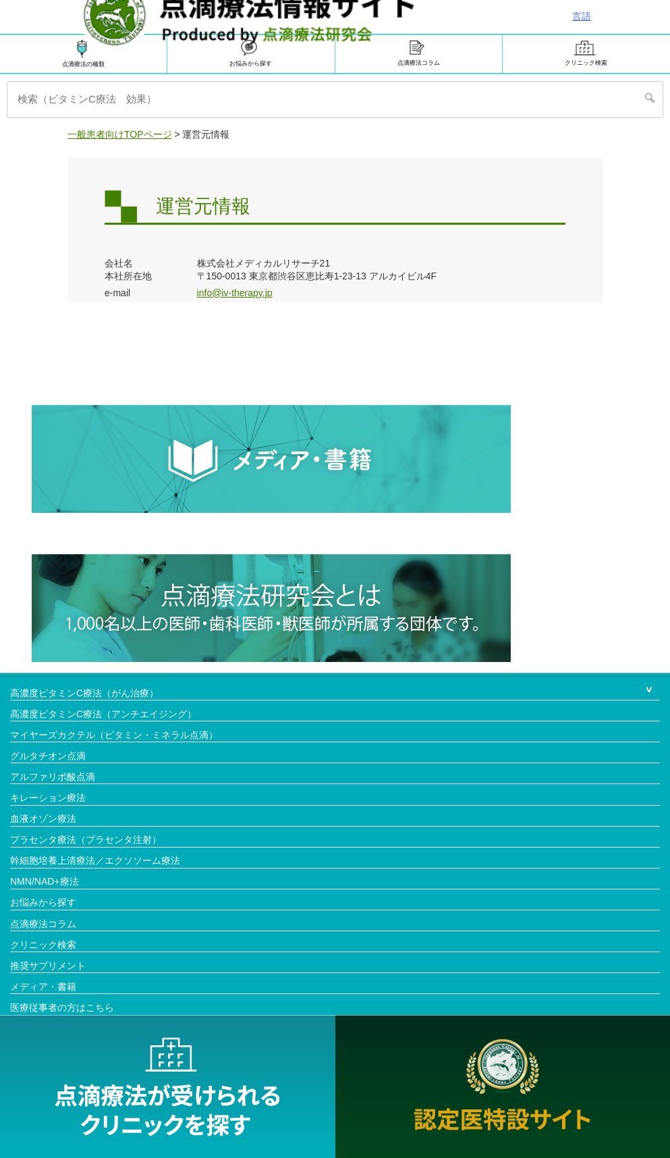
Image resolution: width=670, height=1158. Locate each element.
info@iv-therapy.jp (235, 292)
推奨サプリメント (48, 965)
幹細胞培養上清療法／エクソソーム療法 (95, 860)
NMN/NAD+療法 (44, 881)
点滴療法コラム (418, 53)
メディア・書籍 (43, 986)
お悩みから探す (43, 902)
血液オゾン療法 (43, 818)
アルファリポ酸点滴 (52, 776)
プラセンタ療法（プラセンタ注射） (85, 839)
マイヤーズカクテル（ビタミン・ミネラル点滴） (114, 734)
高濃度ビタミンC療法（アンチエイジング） (103, 714)
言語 (581, 16)
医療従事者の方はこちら (62, 1007)
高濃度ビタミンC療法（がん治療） (84, 693)
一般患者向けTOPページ (119, 134)
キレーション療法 (48, 797)
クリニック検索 (586, 53)
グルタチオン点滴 (48, 755)
